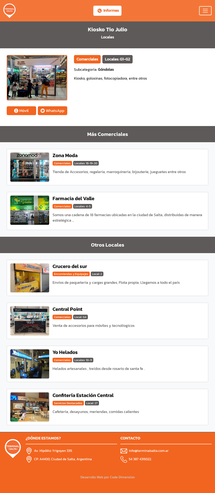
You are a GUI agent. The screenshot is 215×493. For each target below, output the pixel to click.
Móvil (21, 111)
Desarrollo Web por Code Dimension (107, 477)
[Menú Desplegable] (205, 10)
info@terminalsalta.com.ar (149, 450)
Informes (108, 10)
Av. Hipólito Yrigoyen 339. (53, 450)
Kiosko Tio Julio (107, 29)
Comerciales (87, 59)
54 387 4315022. (140, 458)
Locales (107, 37)
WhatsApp (52, 111)
